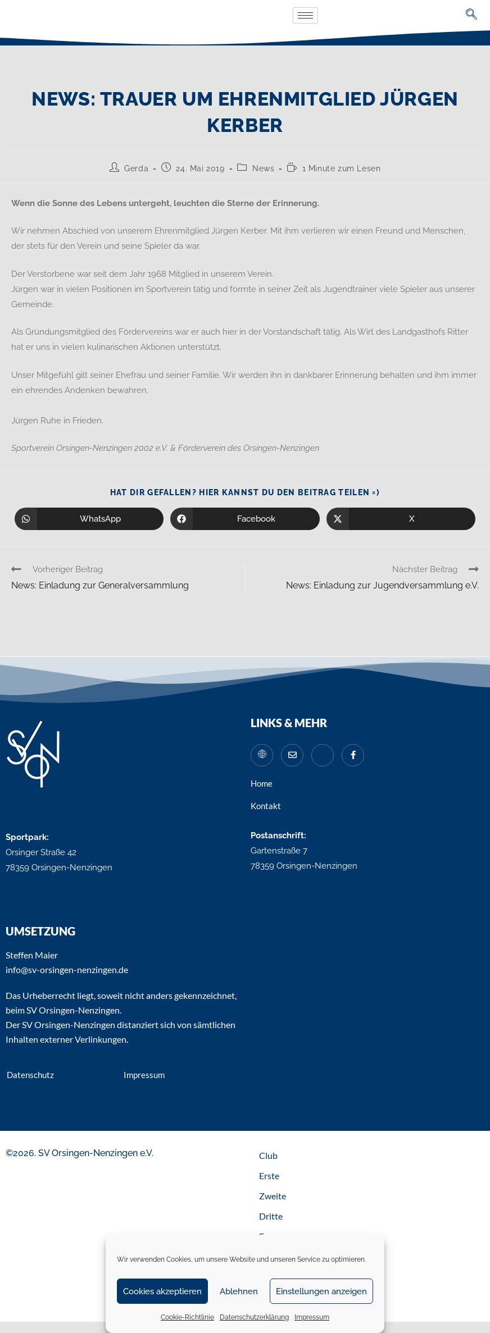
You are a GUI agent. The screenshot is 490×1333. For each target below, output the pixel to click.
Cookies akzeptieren (162, 1291)
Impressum (311, 1317)
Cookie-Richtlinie (187, 1317)
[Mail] (292, 755)
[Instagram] (322, 755)
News (263, 168)
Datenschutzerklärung (254, 1317)
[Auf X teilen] (400, 519)
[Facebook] (353, 755)
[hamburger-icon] (305, 15)
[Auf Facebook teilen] (244, 519)
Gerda (136, 168)
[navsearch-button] (472, 15)
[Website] (262, 755)
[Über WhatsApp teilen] (89, 519)
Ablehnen (239, 1291)
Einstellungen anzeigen (321, 1291)
